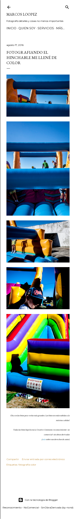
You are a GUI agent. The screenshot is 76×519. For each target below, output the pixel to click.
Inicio (11, 28)
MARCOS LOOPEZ (21, 14)
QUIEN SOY (26, 28)
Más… (60, 28)
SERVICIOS (46, 28)
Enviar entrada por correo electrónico (43, 459)
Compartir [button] (12, 459)
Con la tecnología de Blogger (38, 500)
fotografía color (27, 464)
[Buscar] (67, 6)
